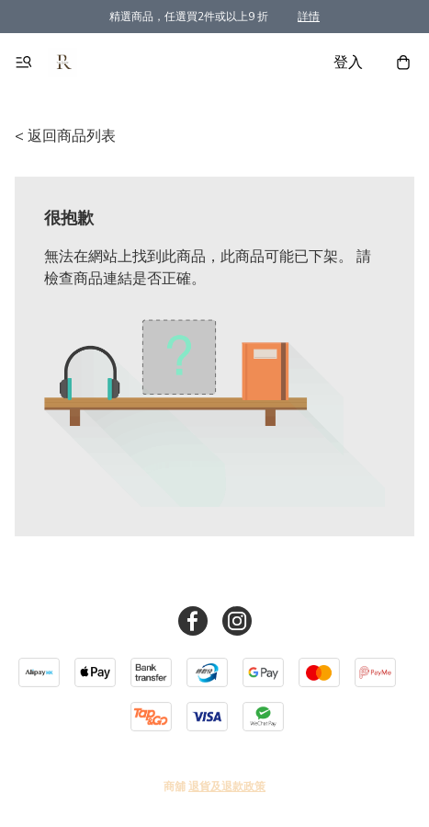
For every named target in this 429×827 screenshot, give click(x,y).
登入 (348, 62)
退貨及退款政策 (226, 786)
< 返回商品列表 (65, 136)
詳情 (309, 16)
